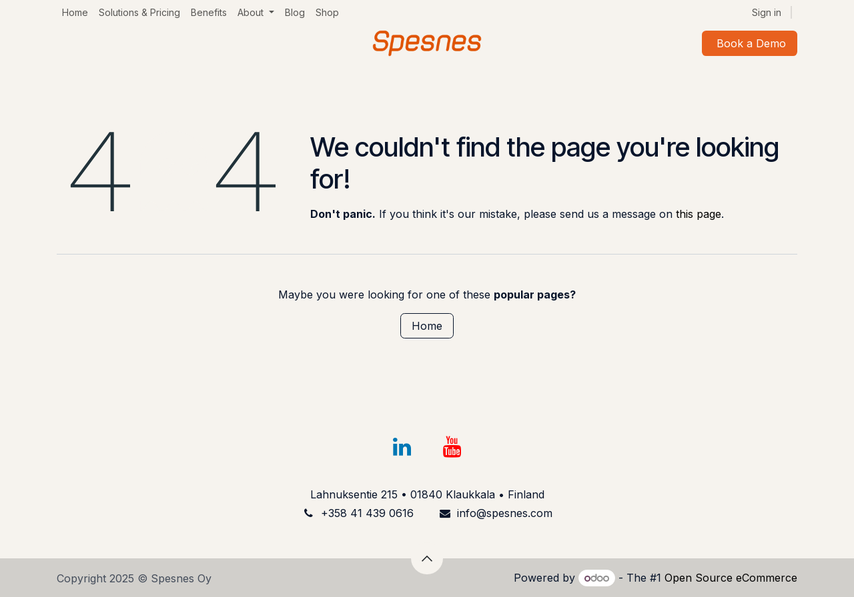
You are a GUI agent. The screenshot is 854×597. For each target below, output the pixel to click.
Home (427, 325)
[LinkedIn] (401, 447)
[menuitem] (75, 12)
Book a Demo (749, 43)
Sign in (766, 12)
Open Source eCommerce (731, 577)
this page (698, 214)
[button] (427, 558)
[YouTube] (452, 447)
